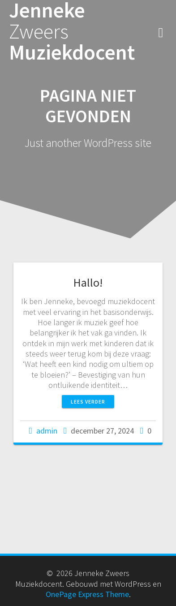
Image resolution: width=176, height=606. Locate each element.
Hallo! (88, 282)
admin (46, 430)
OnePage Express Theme (87, 594)
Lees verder (88, 401)
